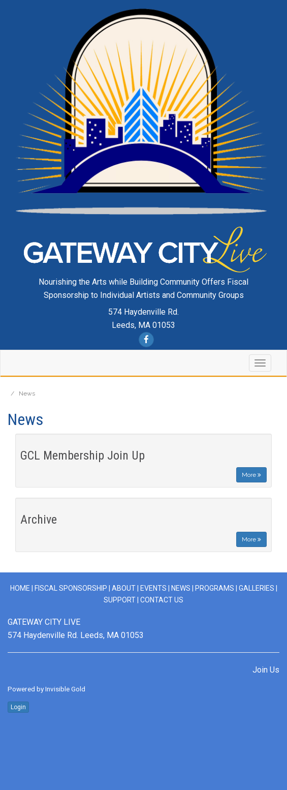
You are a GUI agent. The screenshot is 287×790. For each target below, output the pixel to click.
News (180, 588)
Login (18, 707)
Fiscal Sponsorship (72, 588)
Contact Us (161, 600)
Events (153, 588)
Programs (214, 588)
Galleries (256, 588)
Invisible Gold (65, 689)
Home (20, 588)
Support (120, 600)
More (251, 474)
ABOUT (124, 588)
